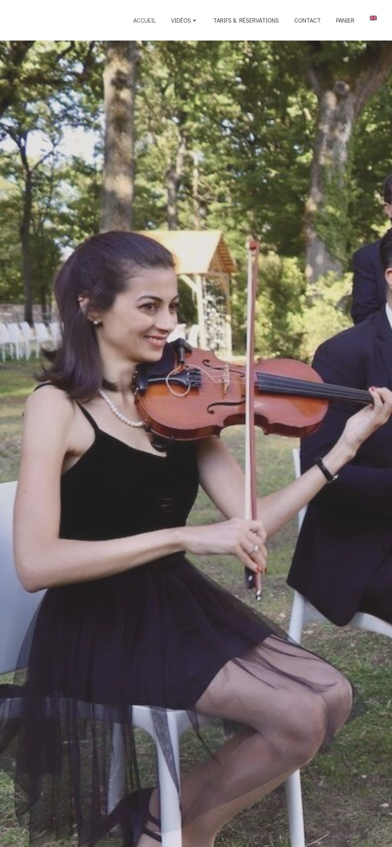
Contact (307, 20)
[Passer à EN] (373, 18)
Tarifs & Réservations (246, 20)
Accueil (144, 20)
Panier (345, 20)
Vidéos (184, 20)
